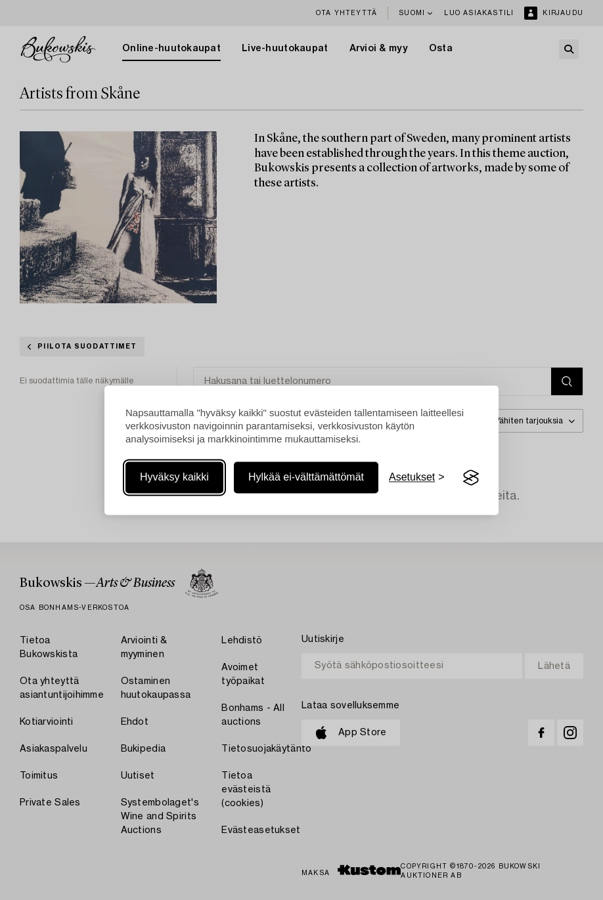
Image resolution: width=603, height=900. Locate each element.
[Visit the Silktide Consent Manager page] (471, 478)
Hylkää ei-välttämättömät (306, 477)
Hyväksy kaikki (174, 477)
